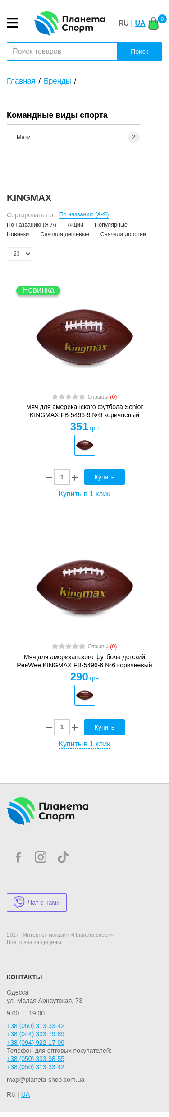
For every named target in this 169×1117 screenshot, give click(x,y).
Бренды (57, 81)
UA (140, 23)
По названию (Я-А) (31, 225)
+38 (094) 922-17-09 (35, 1042)
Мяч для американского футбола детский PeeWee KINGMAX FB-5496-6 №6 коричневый (84, 661)
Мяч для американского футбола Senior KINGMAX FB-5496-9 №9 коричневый (84, 411)
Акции (75, 225)
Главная (21, 81)
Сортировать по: (31, 215)
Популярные (111, 225)
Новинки (18, 234)
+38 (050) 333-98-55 (35, 1058)
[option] (84, 445)
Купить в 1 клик (84, 494)
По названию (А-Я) (84, 214)
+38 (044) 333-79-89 (35, 1034)
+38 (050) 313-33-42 (35, 1025)
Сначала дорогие (123, 234)
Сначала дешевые (64, 234)
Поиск (139, 51)
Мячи (24, 137)
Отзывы (102, 397)
